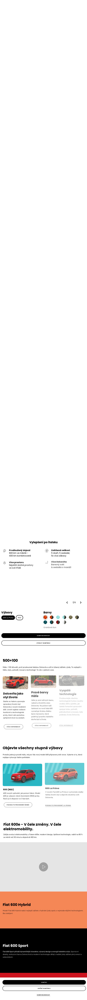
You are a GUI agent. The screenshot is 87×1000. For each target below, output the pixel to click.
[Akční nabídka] (44, 988)
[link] (43, 635)
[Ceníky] (44, 982)
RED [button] (19, 617)
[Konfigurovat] (43, 995)
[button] (67, 602)
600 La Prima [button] (8, 617)
